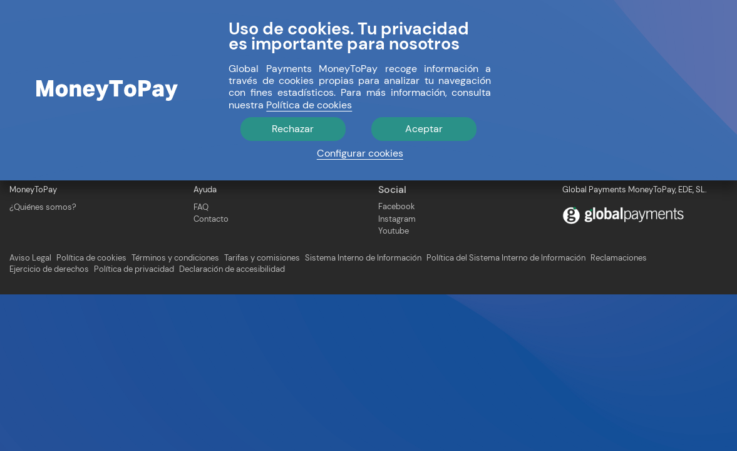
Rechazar (293, 128)
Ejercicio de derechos (49, 269)
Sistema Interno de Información (363, 258)
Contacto (211, 219)
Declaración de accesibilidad (232, 269)
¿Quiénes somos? (42, 207)
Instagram (397, 219)
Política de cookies (91, 258)
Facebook (396, 206)
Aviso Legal (30, 258)
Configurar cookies (360, 153)
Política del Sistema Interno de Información (505, 258)
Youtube (393, 231)
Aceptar (424, 128)
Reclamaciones (618, 258)
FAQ (201, 207)
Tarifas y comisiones (262, 258)
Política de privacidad (134, 269)
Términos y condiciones (175, 258)
